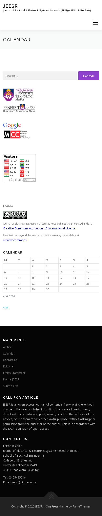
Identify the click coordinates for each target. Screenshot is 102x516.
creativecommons (15, 240)
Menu (95, 22)
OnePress (52, 506)
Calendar (9, 353)
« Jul (5, 307)
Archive (8, 347)
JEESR (10, 6)
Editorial (8, 366)
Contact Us (10, 360)
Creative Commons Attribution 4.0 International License (39, 228)
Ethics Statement (14, 373)
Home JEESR (11, 379)
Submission (10, 386)
